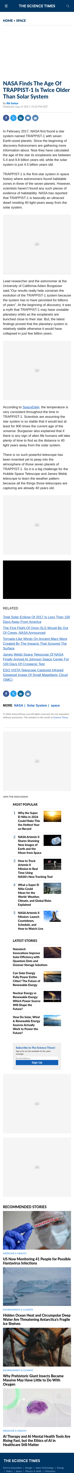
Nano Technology (45, 1467)
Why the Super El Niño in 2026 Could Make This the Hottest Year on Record (29, 820)
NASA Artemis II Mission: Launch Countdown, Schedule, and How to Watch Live (30, 920)
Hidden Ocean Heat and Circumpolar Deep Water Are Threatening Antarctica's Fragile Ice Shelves (37, 1319)
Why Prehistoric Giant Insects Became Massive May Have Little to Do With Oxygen (33, 1380)
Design (28, 1467)
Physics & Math (33, 1471)
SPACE (21, 20)
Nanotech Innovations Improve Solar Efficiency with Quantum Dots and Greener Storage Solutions (30, 957)
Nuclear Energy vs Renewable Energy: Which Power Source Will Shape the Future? (26, 1001)
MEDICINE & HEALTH (14, 1253)
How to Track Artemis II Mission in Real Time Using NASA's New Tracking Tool (35, 868)
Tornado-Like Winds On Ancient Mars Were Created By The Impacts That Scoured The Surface (35, 643)
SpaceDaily (30, 407)
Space (19, 1471)
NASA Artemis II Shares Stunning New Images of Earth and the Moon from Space (29, 844)
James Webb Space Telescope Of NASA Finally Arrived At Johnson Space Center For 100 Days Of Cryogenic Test (36, 659)
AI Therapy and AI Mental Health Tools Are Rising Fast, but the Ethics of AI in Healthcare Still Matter (36, 1440)
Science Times (60, 717)
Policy (9, 1471)
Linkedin (21, 118)
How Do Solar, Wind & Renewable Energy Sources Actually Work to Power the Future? (26, 1025)
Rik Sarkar (12, 103)
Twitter (13, 118)
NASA (18, 705)
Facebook (6, 118)
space (55, 705)
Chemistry (50, 1471)
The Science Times (37, 6)
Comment (28, 118)
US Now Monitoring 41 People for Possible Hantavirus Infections (37, 1261)
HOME (8, 20)
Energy (60, 1467)
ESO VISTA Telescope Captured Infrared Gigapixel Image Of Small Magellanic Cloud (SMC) (35, 675)
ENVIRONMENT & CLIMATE (18, 1309)
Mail (35, 118)
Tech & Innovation (12, 1467)
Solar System (37, 705)
